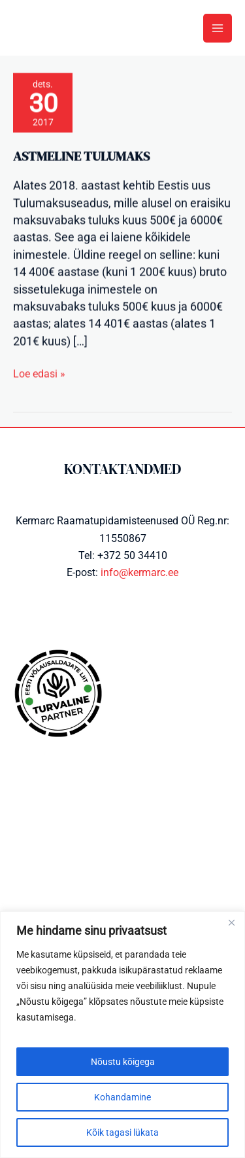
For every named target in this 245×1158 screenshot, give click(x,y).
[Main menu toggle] (217, 28)
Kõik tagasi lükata (122, 1132)
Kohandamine (122, 1097)
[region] (122, 1034)
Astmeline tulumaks (81, 159)
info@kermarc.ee (139, 572)
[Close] (231, 922)
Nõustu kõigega (123, 1062)
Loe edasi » (39, 376)
